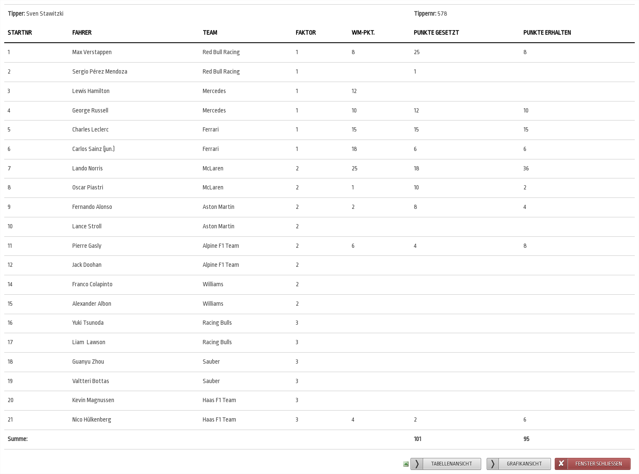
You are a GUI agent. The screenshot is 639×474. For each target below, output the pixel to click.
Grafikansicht (524, 464)
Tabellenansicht (451, 464)
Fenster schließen (599, 464)
